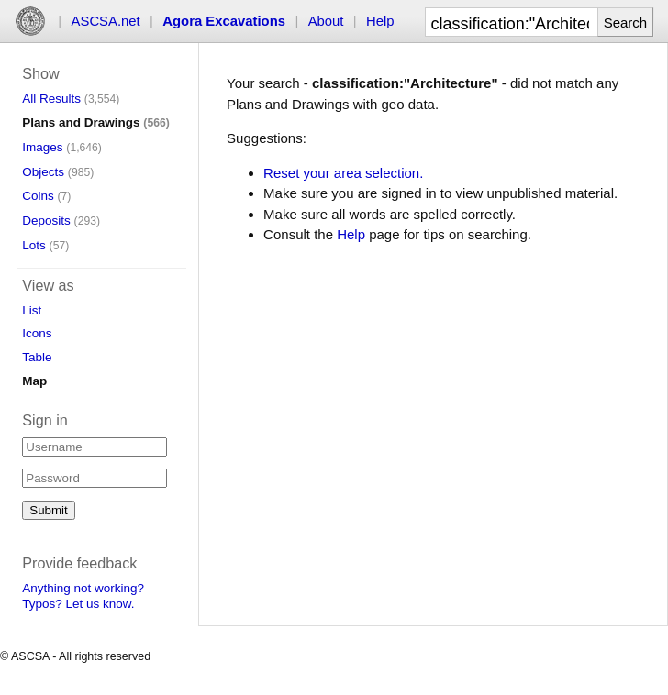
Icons (36, 333)
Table (36, 357)
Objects (43, 172)
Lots (34, 245)
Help (380, 21)
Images (42, 147)
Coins (38, 196)
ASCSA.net (106, 21)
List (31, 310)
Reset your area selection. (343, 173)
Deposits (46, 220)
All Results (51, 98)
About (326, 21)
